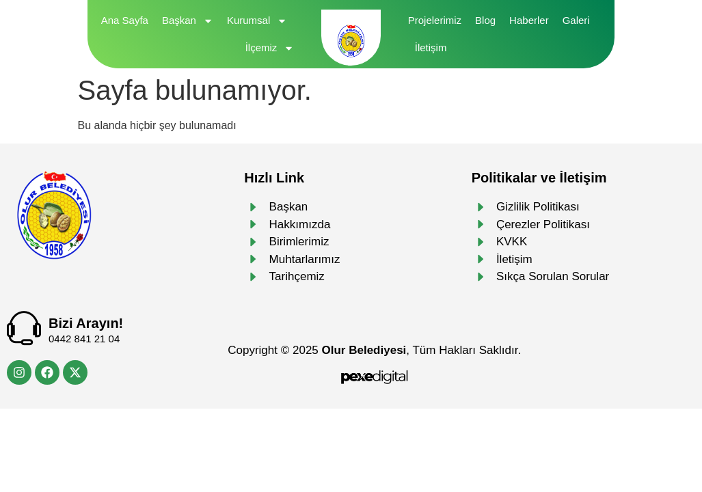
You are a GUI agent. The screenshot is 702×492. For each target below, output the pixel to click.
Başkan (187, 21)
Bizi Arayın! (86, 323)
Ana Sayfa (124, 20)
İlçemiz (270, 48)
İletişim (431, 47)
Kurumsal (257, 21)
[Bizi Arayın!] (24, 328)
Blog (485, 20)
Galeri (576, 20)
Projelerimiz (434, 20)
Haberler (529, 20)
